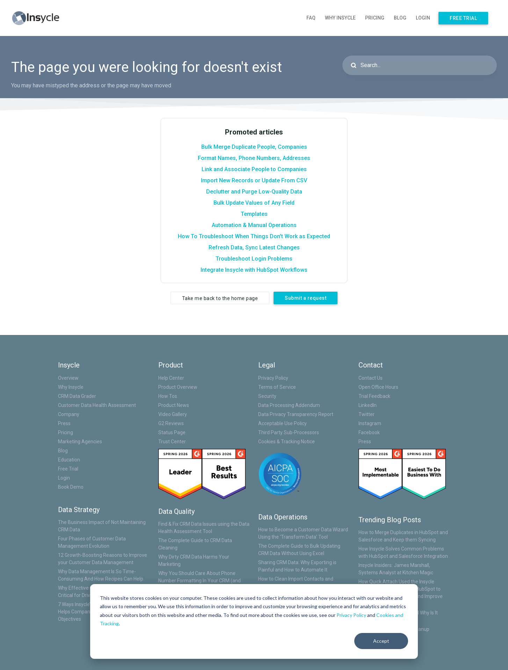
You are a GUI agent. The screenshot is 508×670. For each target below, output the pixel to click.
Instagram (369, 423)
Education (69, 460)
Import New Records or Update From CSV (254, 180)
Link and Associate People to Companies (254, 169)
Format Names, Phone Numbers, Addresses (254, 158)
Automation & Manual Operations (254, 225)
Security (267, 396)
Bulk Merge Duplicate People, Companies (254, 147)
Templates (254, 214)
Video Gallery (172, 414)
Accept (381, 641)
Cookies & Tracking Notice (286, 441)
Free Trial (463, 18)
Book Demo (71, 487)
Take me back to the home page (220, 298)
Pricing (374, 18)
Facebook (369, 432)
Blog (400, 18)
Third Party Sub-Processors (288, 432)
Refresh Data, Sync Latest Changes (254, 247)
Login (423, 18)
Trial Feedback (374, 396)
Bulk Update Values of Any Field (254, 202)
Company (68, 414)
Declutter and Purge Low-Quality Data (254, 191)
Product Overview (177, 387)
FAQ (310, 18)
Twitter (366, 414)
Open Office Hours (378, 387)
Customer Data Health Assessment (97, 405)
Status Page (172, 432)
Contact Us (370, 378)
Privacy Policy (351, 615)
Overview (68, 378)
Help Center (171, 378)
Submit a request (305, 298)
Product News (173, 405)
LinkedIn (367, 405)
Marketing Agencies (80, 441)
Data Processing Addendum (289, 405)
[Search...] (419, 65)
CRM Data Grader (77, 396)
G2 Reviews (171, 423)
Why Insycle (340, 18)
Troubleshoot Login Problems (254, 258)
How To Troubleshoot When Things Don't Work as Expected (254, 236)
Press (64, 423)
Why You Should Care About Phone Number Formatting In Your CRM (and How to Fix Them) (199, 580)
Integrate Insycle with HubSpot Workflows (254, 270)
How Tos (167, 396)
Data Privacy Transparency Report (295, 414)
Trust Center (172, 441)
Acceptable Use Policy (282, 423)
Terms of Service (277, 387)
